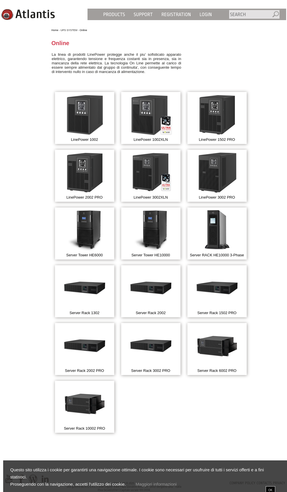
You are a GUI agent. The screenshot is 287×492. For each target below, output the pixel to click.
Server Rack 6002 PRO (217, 370)
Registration (176, 14)
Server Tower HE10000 (150, 255)
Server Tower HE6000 (84, 255)
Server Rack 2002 (151, 313)
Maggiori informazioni (156, 484)
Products (114, 14)
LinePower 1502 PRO (217, 139)
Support (143, 14)
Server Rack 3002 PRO (150, 370)
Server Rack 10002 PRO (84, 428)
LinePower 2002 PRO (84, 197)
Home (55, 30)
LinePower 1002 (84, 139)
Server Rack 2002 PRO (84, 370)
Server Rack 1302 (84, 313)
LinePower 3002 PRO (217, 197)
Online (83, 30)
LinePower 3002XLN (151, 197)
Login (205, 14)
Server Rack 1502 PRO (217, 313)
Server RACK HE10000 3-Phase (217, 255)
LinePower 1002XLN (151, 139)
